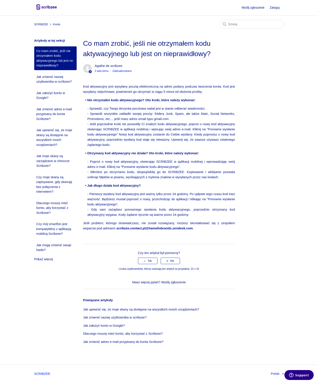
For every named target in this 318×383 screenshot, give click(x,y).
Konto (56, 24)
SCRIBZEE (41, 24)
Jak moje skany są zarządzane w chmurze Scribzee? (53, 160)
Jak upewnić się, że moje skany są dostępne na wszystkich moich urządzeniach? (54, 137)
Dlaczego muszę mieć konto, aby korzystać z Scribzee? (52, 207)
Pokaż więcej (43, 259)
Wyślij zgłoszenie (253, 7)
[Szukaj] (251, 24)
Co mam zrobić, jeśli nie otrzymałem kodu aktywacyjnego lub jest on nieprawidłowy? (54, 58)
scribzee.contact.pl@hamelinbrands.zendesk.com (154, 228)
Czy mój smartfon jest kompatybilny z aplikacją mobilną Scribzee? (53, 228)
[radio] (147, 261)
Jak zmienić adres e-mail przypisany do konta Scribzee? (54, 114)
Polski (275, 373)
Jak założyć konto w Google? (50, 95)
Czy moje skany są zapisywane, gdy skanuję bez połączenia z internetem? (54, 184)
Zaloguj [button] (275, 7)
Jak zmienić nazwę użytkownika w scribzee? (54, 79)
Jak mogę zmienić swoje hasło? (53, 247)
